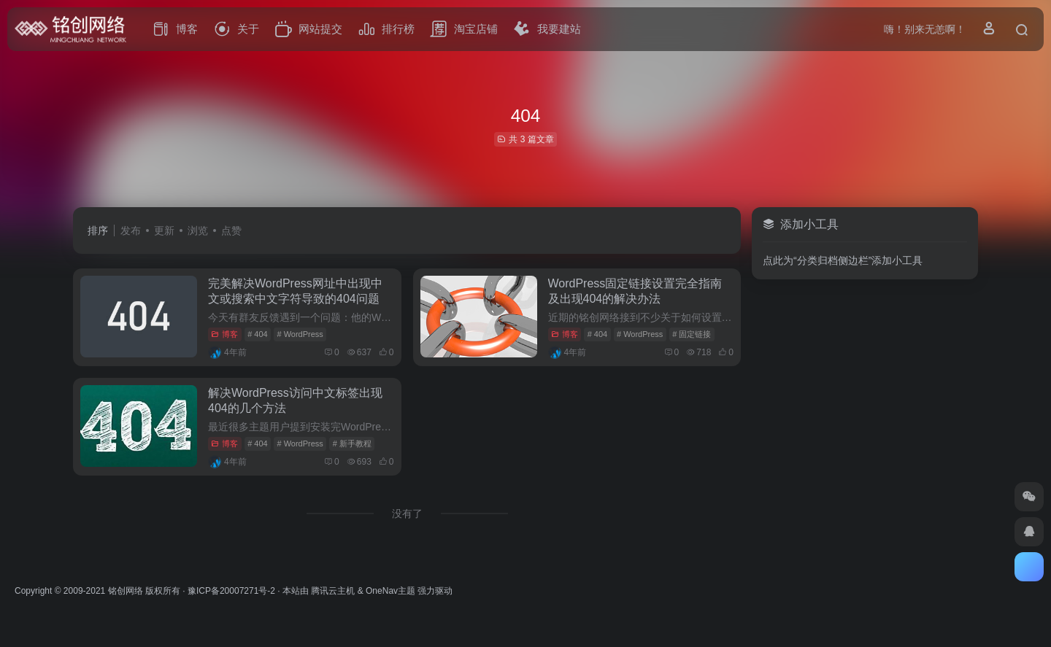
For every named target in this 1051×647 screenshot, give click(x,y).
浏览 (198, 230)
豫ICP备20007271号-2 (231, 591)
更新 (164, 230)
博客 (224, 334)
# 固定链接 (691, 334)
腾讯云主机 (333, 591)
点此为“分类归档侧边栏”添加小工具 (843, 260)
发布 (130, 230)
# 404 (257, 334)
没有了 (407, 513)
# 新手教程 (352, 443)
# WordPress (300, 334)
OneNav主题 (390, 591)
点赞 (231, 230)
